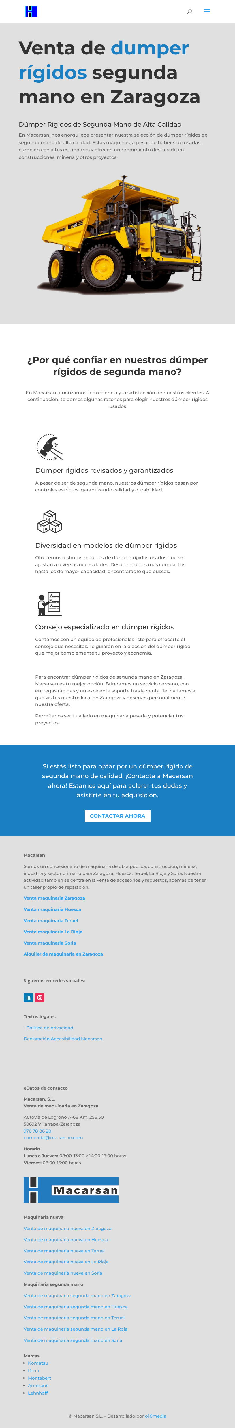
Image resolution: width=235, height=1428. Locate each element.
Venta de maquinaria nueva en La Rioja (66, 1262)
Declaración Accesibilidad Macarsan (63, 1038)
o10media (155, 1416)
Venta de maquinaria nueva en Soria (63, 1273)
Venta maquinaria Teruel (51, 920)
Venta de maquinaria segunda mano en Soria (73, 1340)
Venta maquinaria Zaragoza (54, 898)
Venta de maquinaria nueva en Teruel (64, 1251)
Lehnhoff (38, 1393)
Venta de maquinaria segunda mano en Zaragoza (77, 1295)
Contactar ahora (117, 816)
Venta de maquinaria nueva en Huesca (66, 1239)
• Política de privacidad (48, 1028)
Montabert (39, 1378)
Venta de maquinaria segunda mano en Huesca (76, 1307)
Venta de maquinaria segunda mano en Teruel (74, 1317)
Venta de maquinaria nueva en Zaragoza (68, 1228)
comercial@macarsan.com (53, 1137)
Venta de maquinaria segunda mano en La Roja (75, 1329)
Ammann (38, 1385)
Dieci (33, 1370)
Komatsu (38, 1363)
